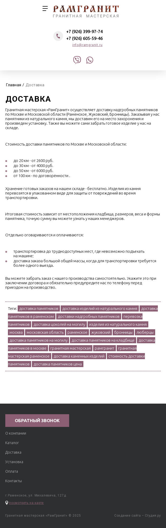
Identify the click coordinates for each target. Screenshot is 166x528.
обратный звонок (37, 420)
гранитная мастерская (86, 10)
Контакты (13, 481)
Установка (14, 462)
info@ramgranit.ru (87, 45)
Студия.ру (153, 515)
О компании (15, 433)
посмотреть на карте (26, 503)
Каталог (12, 443)
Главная (13, 85)
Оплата (11, 471)
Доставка (13, 452)
